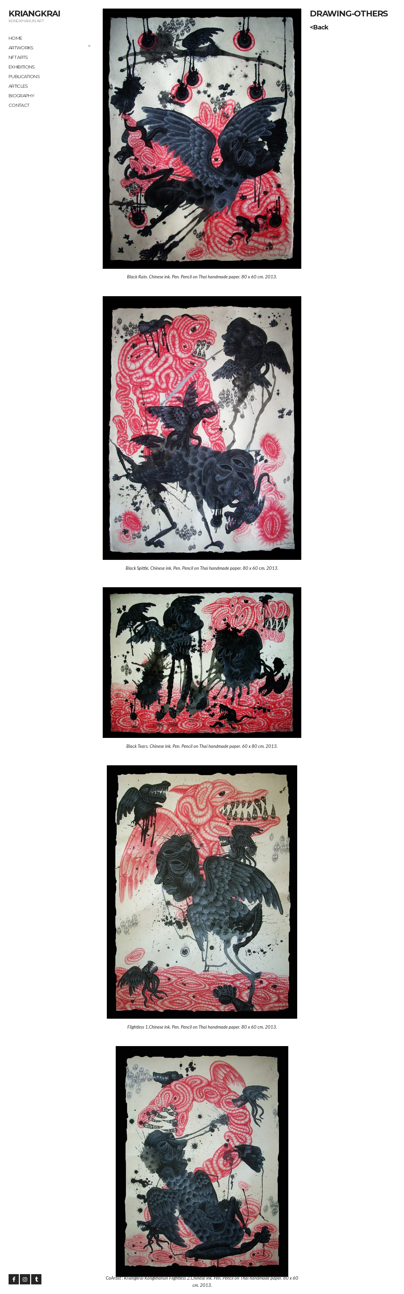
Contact (19, 105)
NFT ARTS (18, 57)
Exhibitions (22, 67)
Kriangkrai (34, 13)
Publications (24, 76)
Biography (21, 95)
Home (15, 38)
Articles (18, 86)
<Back (319, 27)
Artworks (21, 47)
